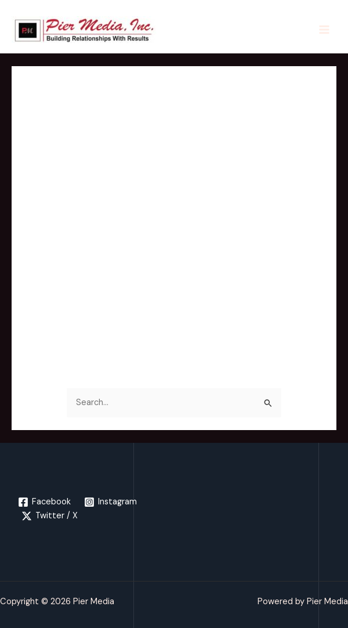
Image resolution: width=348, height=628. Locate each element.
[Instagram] (111, 502)
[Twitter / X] (49, 516)
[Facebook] (44, 502)
